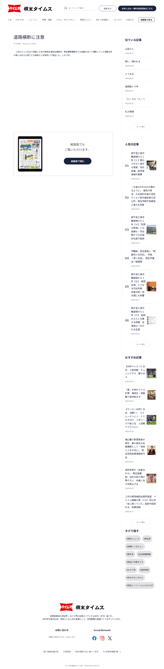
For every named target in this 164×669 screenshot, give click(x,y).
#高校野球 (144, 569)
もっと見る (141, 126)
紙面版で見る (146, 19)
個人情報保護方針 (51, 651)
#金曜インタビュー (135, 546)
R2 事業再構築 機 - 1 (112, 651)
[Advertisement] (63, 101)
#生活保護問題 (144, 554)
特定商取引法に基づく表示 (87, 651)
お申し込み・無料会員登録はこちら (137, 8)
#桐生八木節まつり (135, 562)
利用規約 (67, 651)
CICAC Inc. (96, 665)
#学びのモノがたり (135, 577)
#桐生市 (147, 538)
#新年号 (130, 554)
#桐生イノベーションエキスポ (140, 585)
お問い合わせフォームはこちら (61, 636)
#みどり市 (131, 569)
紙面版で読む (77, 161)
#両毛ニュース (133, 538)
